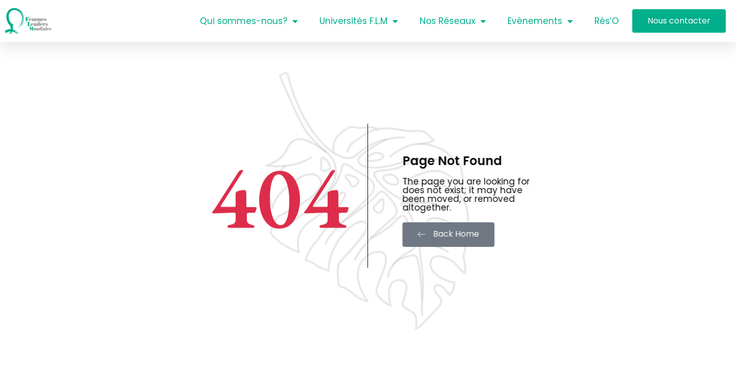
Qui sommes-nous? (249, 21)
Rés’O (606, 21)
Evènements (540, 21)
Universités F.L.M (358, 21)
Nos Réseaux (453, 21)
